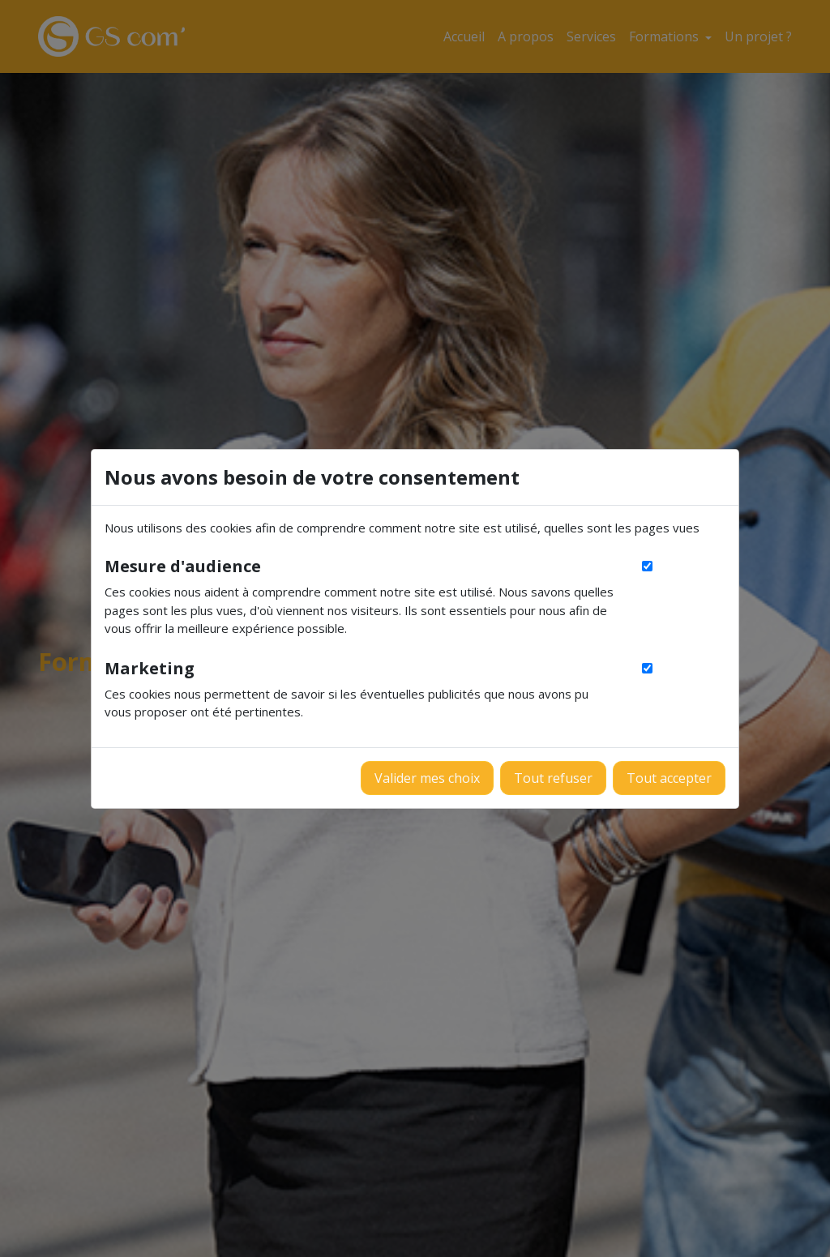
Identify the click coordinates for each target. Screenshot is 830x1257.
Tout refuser (553, 778)
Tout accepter (669, 778)
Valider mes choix (427, 778)
